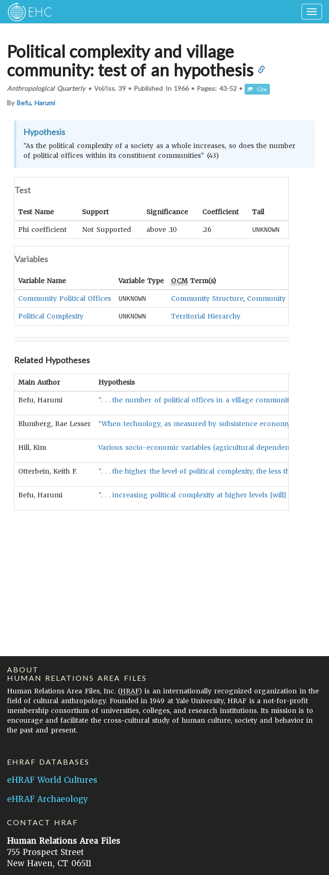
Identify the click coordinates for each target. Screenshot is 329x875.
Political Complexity (50, 315)
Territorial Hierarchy (205, 315)
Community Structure (207, 298)
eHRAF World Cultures (52, 780)
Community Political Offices (64, 298)
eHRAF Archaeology (47, 799)
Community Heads (277, 298)
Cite (257, 89)
